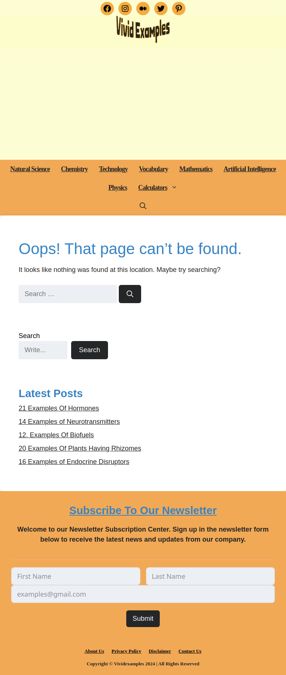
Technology (113, 169)
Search (29, 336)
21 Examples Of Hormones (59, 408)
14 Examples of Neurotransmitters (69, 421)
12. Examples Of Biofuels (56, 435)
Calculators (160, 187)
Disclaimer (160, 651)
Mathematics (195, 169)
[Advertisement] (143, 104)
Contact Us (189, 651)
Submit (143, 618)
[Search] (130, 294)
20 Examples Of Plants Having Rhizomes (80, 448)
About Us (94, 651)
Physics (117, 187)
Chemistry (74, 169)
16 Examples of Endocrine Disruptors (74, 461)
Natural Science (30, 169)
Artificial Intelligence (249, 169)
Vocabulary (153, 169)
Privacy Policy (126, 651)
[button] (175, 187)
